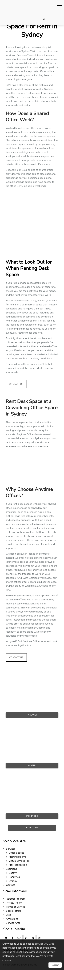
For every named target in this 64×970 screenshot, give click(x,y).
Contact (10, 885)
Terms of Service (15, 907)
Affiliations (12, 919)
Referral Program (15, 899)
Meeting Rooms (17, 857)
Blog (8, 915)
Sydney (13, 881)
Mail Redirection (18, 865)
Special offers (13, 911)
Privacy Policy (14, 903)
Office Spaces (16, 853)
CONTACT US (16, 384)
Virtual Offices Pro (19, 861)
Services (11, 849)
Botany (13, 873)
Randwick (14, 877)
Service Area (13, 923)
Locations (11, 869)
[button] (60, 6)
